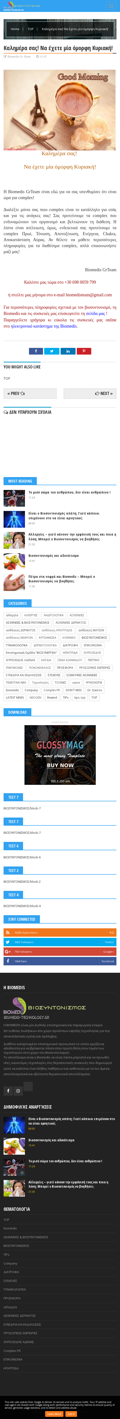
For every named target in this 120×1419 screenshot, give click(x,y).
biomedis (12, 690)
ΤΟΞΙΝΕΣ (60, 682)
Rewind (52, 698)
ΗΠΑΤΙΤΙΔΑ (70, 653)
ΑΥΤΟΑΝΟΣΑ (47, 638)
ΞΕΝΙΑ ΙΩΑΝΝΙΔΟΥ (69, 660)
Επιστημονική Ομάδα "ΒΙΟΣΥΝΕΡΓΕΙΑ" (31, 653)
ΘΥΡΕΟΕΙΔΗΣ (92, 653)
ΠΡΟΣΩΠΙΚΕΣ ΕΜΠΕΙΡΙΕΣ (94, 668)
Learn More (54, 1414)
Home (15, 29)
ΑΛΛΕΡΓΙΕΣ (31, 615)
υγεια (76, 682)
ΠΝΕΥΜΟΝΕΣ (14, 668)
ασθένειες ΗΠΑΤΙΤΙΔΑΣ (57, 630)
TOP (31, 29)
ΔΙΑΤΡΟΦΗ (70, 645)
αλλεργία (12, 615)
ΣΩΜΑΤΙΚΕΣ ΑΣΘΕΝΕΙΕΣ (82, 675)
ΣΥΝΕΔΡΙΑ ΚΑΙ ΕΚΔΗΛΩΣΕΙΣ (24, 675)
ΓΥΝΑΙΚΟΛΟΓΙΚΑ (17, 645)
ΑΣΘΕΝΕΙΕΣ (77, 615)
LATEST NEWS (15, 698)
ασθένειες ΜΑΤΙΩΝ (91, 630)
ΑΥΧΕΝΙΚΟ (69, 638)
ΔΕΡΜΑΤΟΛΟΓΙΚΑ (45, 645)
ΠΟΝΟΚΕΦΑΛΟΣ (40, 668)
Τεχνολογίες (40, 682)
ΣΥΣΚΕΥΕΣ (54, 675)
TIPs (65, 698)
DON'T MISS (74, 690)
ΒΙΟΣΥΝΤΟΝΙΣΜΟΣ (94, 638)
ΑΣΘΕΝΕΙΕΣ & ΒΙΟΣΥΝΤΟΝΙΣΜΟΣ (28, 623)
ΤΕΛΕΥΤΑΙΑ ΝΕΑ (16, 682)
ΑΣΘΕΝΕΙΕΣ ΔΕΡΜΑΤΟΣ (71, 623)
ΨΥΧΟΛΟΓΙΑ (94, 682)
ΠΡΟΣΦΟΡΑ (65, 668)
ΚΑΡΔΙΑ (46, 660)
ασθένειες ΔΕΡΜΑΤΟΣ (21, 630)
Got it (71, 1414)
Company (31, 690)
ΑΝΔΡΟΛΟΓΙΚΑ (54, 615)
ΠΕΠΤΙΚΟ (94, 660)
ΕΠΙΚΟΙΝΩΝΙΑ (93, 645)
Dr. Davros (94, 690)
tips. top (80, 698)
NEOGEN (35, 698)
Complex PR (52, 690)
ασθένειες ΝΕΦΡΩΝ (19, 638)
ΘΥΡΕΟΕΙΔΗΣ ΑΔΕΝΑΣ (20, 660)
